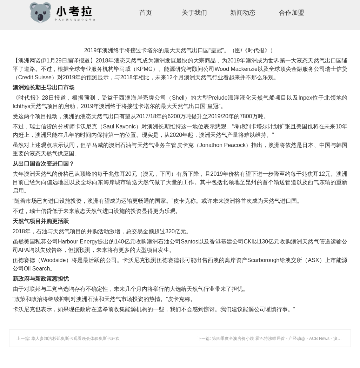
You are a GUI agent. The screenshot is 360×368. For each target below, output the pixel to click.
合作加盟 (291, 12)
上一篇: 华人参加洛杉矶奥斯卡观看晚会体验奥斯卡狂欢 (68, 338)
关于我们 (194, 12)
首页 (145, 12)
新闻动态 (242, 12)
